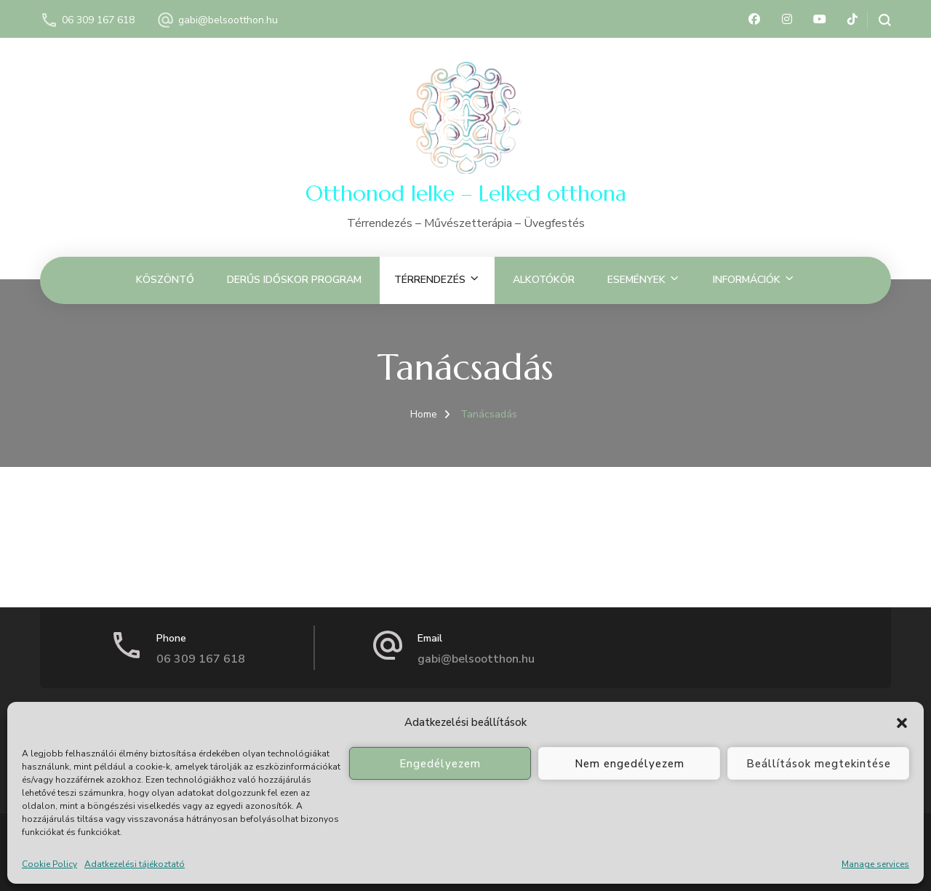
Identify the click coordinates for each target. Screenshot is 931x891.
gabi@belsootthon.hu (228, 20)
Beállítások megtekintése (818, 763)
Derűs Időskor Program (294, 280)
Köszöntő (165, 280)
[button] (902, 723)
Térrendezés (430, 280)
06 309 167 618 (98, 20)
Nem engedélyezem (629, 763)
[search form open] (879, 20)
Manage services (875, 864)
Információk (746, 280)
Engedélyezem (440, 763)
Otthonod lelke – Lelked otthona (465, 193)
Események (636, 280)
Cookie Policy (49, 864)
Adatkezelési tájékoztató (134, 864)
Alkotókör (544, 280)
